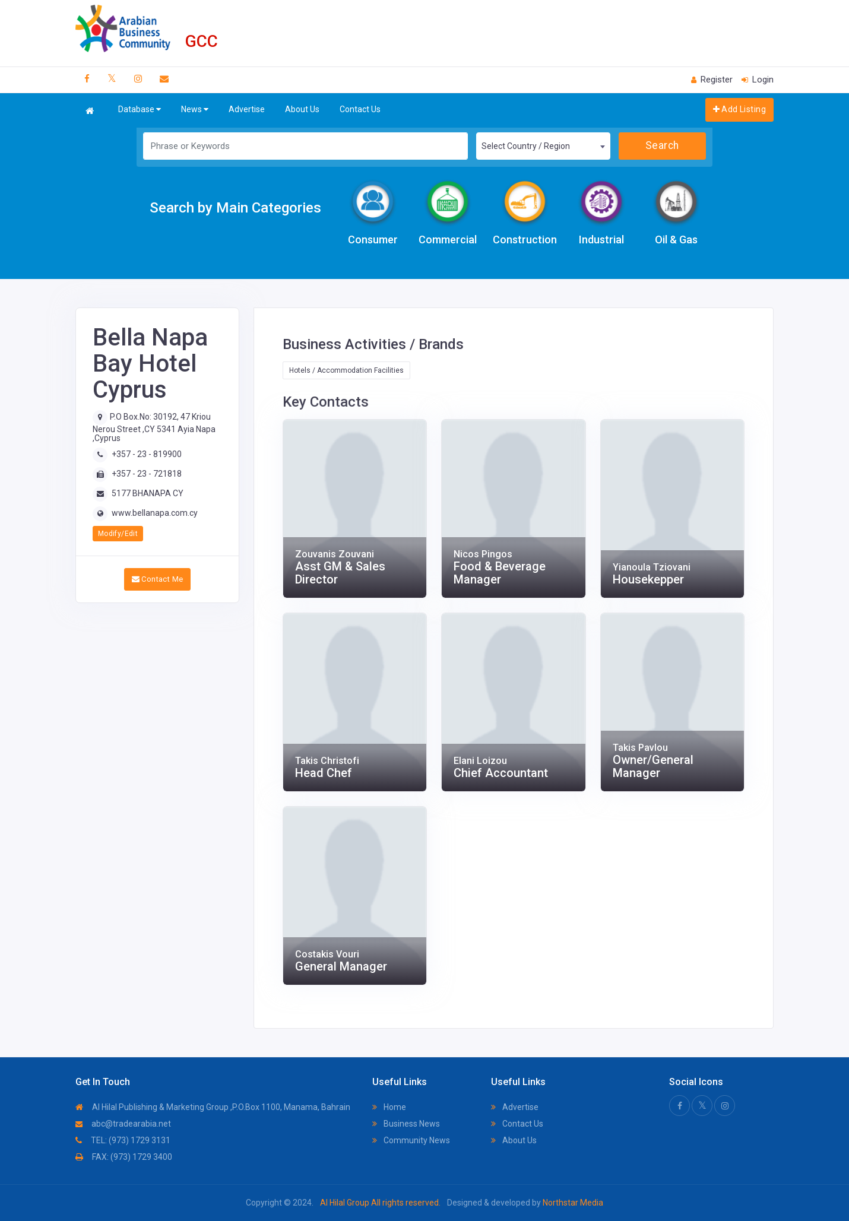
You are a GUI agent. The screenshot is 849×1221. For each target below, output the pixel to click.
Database (139, 109)
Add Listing (739, 109)
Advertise (247, 109)
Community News (411, 1140)
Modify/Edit (118, 533)
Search (662, 145)
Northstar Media (572, 1202)
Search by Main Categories (235, 207)
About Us (302, 109)
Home (389, 1107)
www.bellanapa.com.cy (155, 513)
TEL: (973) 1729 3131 (122, 1140)
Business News (406, 1123)
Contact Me (157, 579)
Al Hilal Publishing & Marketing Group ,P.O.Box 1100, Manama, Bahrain (212, 1107)
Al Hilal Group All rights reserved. (380, 1202)
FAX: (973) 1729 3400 (123, 1157)
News (194, 109)
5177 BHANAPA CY (147, 493)
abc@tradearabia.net (123, 1123)
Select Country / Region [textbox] (525, 146)
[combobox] (543, 146)
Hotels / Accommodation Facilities (346, 370)
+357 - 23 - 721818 (147, 473)
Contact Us (360, 109)
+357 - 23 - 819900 (147, 454)
